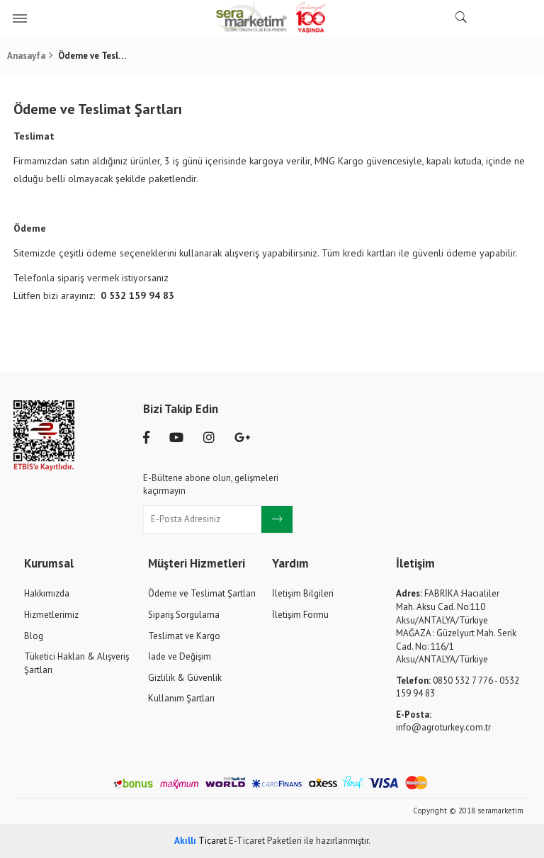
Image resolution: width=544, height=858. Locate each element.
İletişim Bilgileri (303, 593)
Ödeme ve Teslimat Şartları (202, 593)
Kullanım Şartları (181, 698)
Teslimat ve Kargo (184, 636)
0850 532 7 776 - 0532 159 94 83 (457, 687)
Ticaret (200, 841)
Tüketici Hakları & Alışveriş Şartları (76, 663)
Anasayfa (26, 56)
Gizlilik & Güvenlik (185, 678)
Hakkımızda (46, 593)
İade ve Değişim (179, 656)
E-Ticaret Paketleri (265, 841)
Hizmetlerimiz (51, 615)
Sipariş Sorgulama (184, 615)
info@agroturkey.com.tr (443, 721)
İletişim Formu (300, 615)
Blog (33, 636)
